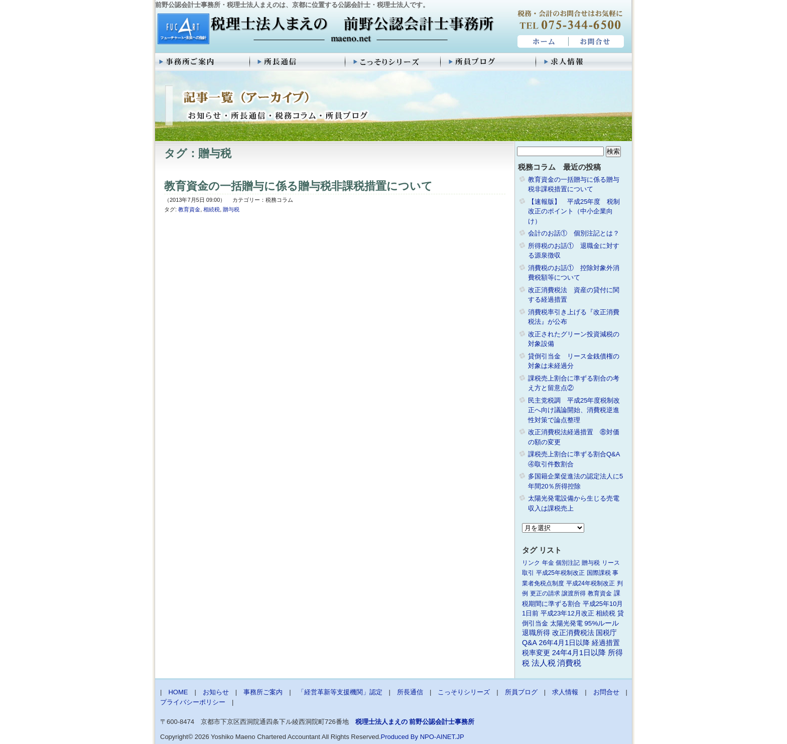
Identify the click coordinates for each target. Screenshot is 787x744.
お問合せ (596, 41)
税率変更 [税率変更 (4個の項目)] (536, 653)
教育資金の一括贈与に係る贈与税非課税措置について (298, 186)
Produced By (399, 736)
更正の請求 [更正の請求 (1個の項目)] (545, 593)
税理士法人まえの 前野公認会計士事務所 (324, 29)
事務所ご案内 (202, 62)
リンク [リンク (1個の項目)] (531, 562)
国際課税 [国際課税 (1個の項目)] (599, 572)
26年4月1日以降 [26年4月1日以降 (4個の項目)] (564, 643)
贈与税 (231, 209)
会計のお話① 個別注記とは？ (573, 233)
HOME (541, 41)
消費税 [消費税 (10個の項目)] (569, 663)
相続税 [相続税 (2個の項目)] (605, 613)
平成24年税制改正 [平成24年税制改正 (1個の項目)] (590, 583)
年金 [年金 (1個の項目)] (548, 562)
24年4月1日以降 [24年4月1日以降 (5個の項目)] (579, 653)
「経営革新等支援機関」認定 (340, 692)
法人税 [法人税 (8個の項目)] (544, 663)
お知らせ (216, 692)
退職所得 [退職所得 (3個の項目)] (536, 633)
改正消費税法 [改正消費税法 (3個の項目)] (573, 633)
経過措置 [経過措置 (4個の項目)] (606, 643)
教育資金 (189, 209)
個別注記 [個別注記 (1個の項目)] (568, 562)
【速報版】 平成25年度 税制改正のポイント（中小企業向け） (574, 211)
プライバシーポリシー (192, 702)
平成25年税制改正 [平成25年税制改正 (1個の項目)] (560, 572)
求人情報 (584, 62)
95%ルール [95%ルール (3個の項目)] (601, 623)
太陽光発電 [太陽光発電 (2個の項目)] (566, 623)
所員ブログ (489, 62)
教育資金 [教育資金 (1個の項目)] (600, 593)
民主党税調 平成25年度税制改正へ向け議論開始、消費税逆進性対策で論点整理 (574, 410)
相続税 (211, 209)
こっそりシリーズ (393, 62)
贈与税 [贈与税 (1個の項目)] (591, 562)
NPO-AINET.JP (442, 736)
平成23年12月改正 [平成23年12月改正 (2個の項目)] (567, 613)
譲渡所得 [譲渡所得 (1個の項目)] (574, 593)
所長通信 (298, 62)
